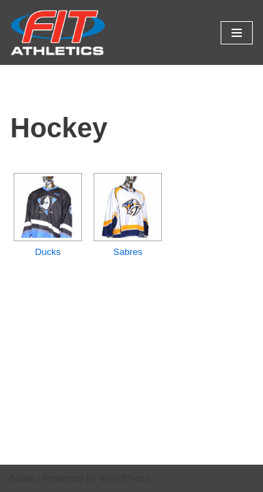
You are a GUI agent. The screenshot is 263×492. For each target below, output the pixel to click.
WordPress (125, 478)
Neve (22, 478)
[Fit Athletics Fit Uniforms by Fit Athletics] (58, 32)
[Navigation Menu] (237, 32)
